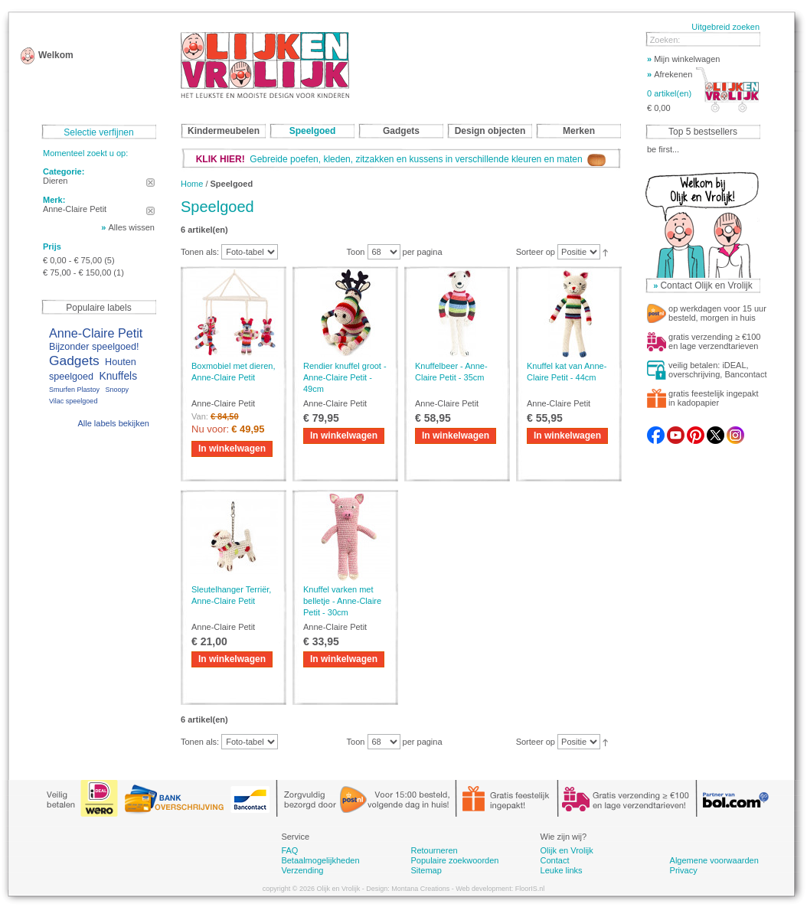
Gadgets (74, 360)
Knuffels (118, 376)
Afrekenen (669, 74)
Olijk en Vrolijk (567, 850)
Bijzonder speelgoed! (94, 346)
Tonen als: (200, 251)
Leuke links (562, 870)
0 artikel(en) (669, 93)
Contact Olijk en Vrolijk (706, 285)
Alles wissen (131, 227)
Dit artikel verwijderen (150, 182)
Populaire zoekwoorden (454, 860)
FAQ (289, 850)
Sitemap (425, 870)
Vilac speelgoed (73, 401)
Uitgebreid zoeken (725, 26)
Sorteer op (535, 251)
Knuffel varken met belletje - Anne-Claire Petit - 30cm (342, 601)
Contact (555, 860)
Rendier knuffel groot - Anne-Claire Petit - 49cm (345, 377)
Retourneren (433, 850)
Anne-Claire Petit (95, 333)
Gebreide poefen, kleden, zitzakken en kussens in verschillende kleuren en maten (401, 159)
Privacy (684, 870)
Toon (356, 251)
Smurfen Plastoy (74, 389)
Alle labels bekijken (113, 423)
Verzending (302, 870)
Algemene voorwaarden (714, 860)
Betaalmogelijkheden (320, 860)
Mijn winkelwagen (683, 59)
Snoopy (117, 389)
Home (192, 183)
